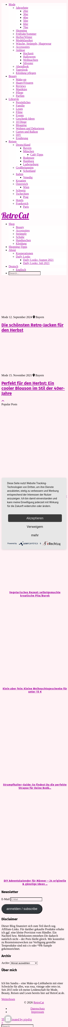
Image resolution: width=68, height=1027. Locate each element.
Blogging (21, 125)
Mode (12, 4)
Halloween (29, 56)
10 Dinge (21, 121)
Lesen (19, 108)
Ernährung (22, 138)
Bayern (27, 148)
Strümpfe (21, 233)
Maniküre (21, 89)
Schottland (29, 170)
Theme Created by (16, 1019)
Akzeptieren (34, 518)
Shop (12, 223)
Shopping (21, 30)
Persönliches (23, 102)
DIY (18, 134)
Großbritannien (25, 167)
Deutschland (23, 144)
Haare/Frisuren (24, 82)
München (28, 151)
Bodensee (28, 157)
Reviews (21, 86)
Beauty (13, 76)
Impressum (37, 1011)
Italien (19, 174)
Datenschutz (37, 1008)
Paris (26, 206)
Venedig (27, 177)
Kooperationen (24, 253)
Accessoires (23, 46)
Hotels (19, 200)
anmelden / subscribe (21, 909)
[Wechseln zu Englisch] (41, 269)
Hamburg (28, 161)
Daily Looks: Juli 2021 (36, 263)
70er (25, 27)
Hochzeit (28, 53)
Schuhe (20, 237)
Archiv (5, 962)
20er (25, 11)
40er (25, 17)
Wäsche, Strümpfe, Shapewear (33, 43)
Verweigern (35, 527)
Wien (26, 187)
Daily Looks (23, 256)
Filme (19, 112)
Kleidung (21, 243)
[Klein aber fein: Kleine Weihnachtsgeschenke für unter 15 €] (34, 642)
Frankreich (22, 203)
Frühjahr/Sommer (26, 33)
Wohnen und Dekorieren (30, 128)
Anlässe (20, 50)
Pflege (19, 92)
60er (25, 24)
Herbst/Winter (24, 37)
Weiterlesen (8, 999)
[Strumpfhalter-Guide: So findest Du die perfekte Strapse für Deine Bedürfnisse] (34, 738)
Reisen (13, 141)
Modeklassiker (24, 40)
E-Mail (5, 899)
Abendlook (22, 66)
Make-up (21, 79)
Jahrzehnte (22, 7)
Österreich (22, 183)
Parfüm (20, 95)
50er (25, 20)
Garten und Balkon (27, 131)
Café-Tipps (36, 154)
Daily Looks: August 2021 (38, 259)
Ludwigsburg (30, 164)
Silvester (28, 63)
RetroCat (15, 215)
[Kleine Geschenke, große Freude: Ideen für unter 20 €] (34, 450)
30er (25, 14)
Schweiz (21, 190)
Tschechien (22, 193)
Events (20, 115)
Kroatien (21, 180)
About (12, 250)
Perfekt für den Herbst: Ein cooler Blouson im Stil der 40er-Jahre (33, 388)
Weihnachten (30, 59)
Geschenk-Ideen (25, 118)
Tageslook (22, 69)
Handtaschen (23, 240)
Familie (20, 105)
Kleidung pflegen (26, 72)
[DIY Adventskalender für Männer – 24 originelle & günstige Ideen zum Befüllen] (34, 834)
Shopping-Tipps (18, 246)
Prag (25, 196)
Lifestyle (14, 99)
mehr (35, 535)
